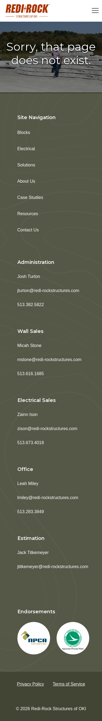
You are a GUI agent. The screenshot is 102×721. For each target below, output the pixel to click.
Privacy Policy (30, 684)
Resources (27, 213)
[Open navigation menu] (95, 11)
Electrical (26, 148)
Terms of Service (69, 684)
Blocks (23, 132)
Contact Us (28, 230)
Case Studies (30, 197)
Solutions (26, 165)
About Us (26, 181)
